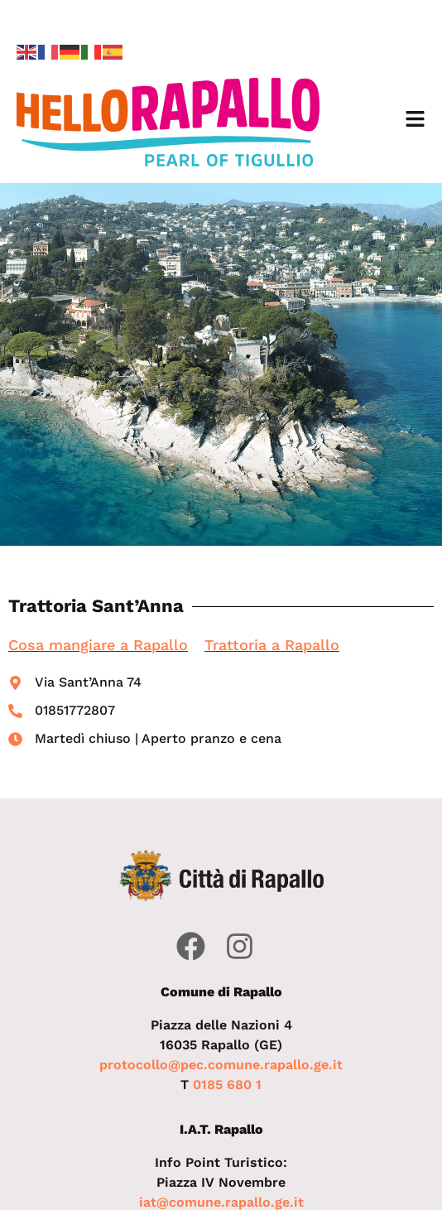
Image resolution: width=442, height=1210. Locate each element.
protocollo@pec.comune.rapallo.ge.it (221, 1065)
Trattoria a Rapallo (271, 644)
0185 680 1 (227, 1084)
